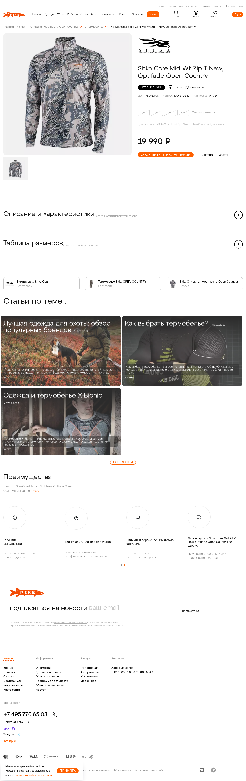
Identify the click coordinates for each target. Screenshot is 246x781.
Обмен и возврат (47, 676)
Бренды (172, 6)
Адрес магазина (234, 6)
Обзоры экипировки (50, 685)
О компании (44, 667)
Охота (84, 14)
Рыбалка (72, 14)
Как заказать (90, 676)
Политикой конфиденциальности (33, 775)
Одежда (49, 14)
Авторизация (90, 671)
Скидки (153, 14)
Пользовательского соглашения (108, 625)
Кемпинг (124, 14)
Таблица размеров (203, 112)
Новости (41, 689)
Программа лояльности (211, 6)
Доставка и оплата (187, 6)
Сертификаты (12, 680)
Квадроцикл (109, 14)
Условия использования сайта (149, 770)
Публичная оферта (122, 770)
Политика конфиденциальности (94, 770)
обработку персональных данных (70, 622)
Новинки (161, 6)
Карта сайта (11, 689)
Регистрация (89, 667)
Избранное (88, 680)
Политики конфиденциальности (74, 625)
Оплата (223, 154)
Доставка (208, 154)
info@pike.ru (11, 740)
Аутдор (95, 14)
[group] (67, 94)
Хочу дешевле (13, 685)
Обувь (60, 14)
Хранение (138, 14)
